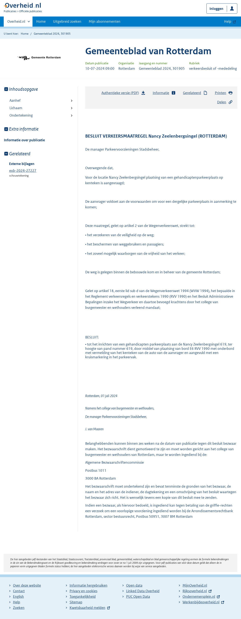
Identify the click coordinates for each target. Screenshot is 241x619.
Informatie (164, 93)
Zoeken (18, 607)
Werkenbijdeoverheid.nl (201, 602)
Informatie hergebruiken (88, 585)
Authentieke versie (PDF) (123, 94)
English (18, 596)
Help (16, 602)
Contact (19, 591)
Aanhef (15, 100)
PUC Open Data (138, 596)
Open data (134, 585)
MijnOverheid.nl (195, 585)
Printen (224, 93)
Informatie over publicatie (24, 140)
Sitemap (76, 602)
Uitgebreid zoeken (67, 21)
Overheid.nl (16, 23)
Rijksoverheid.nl (195, 591)
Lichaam (15, 108)
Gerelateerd (195, 93)
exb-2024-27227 (22, 170)
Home (41, 21)
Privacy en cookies (83, 591)
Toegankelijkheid (83, 596)
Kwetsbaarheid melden (87, 607)
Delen (225, 102)
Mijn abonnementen (104, 21)
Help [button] (227, 21)
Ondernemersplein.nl (199, 596)
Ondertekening (21, 115)
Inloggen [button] (216, 8)
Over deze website (27, 585)
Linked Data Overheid (143, 591)
